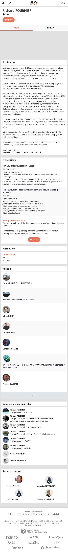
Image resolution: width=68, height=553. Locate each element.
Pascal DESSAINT (13, 485)
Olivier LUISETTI (10, 348)
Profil (16, 28)
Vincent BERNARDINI (45, 499)
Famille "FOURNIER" (18, 461)
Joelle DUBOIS (12, 499)
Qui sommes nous (11, 521)
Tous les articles (44, 523)
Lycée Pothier (9, 254)
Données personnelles (55, 521)
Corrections (55, 523)
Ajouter (10, 19)
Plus (34, 395)
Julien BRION (8, 316)
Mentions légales (31, 523)
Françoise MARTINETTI (46, 486)
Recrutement (36, 521)
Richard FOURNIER (17, 410)
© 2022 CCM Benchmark (34, 525)
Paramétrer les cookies (17, 523)
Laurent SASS (9, 332)
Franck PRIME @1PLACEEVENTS (17, 283)
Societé (44, 521)
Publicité (28, 521)
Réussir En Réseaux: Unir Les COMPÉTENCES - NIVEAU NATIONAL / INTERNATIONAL (34, 366)
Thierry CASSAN (10, 384)
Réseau (50, 28)
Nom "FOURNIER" (17, 454)
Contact (21, 521)
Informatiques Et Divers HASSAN (18, 299)
